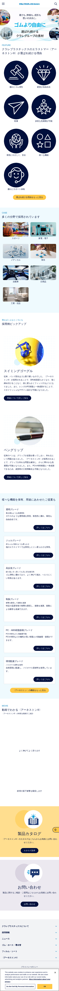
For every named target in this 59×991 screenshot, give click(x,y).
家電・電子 (43, 238)
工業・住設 (16, 303)
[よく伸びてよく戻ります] (29, 733)
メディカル (16, 260)
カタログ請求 (29, 850)
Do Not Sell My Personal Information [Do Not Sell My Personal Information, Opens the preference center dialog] (20, 986)
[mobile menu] (3, 3)
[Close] (55, 972)
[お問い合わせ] (56, 829)
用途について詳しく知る (17, 398)
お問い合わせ (29, 904)
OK (45, 986)
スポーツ (16, 238)
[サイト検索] (56, 4)
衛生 (43, 260)
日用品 (43, 282)
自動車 (16, 282)
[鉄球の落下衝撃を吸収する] (29, 773)
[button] (29, 926)
